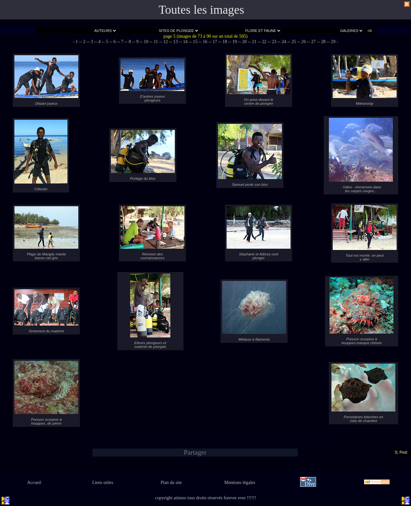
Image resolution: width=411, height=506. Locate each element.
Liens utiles (102, 482)
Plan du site (171, 482)
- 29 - (333, 41)
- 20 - (244, 41)
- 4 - (99, 41)
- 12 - (166, 41)
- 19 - (235, 41)
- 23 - (274, 41)
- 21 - (254, 41)
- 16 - (205, 41)
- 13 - (176, 41)
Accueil (34, 482)
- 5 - (107, 41)
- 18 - (225, 41)
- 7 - (122, 41)
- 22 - (264, 41)
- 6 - (115, 41)
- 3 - (92, 41)
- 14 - (185, 41)
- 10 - (146, 41)
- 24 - (284, 41)
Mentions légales (239, 482)
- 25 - (294, 41)
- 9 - (137, 41)
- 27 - (313, 41)
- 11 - (155, 41)
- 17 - (215, 41)
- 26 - (304, 41)
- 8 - (130, 41)
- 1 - (77, 41)
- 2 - (84, 41)
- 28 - (323, 41)
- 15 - (195, 41)
